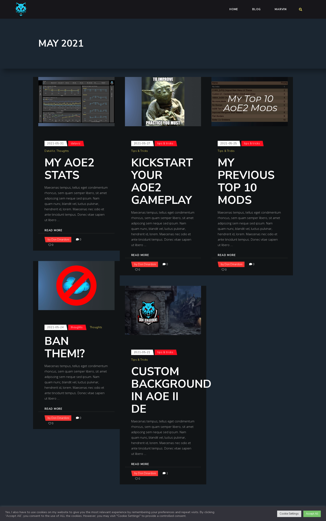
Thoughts (63, 151)
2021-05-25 (228, 143)
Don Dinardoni (60, 239)
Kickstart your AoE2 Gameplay (162, 181)
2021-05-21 (142, 352)
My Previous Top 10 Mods (246, 181)
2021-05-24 (55, 327)
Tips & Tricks (165, 143)
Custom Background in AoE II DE (171, 390)
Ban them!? (64, 347)
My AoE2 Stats (69, 169)
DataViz (76, 143)
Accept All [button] (312, 514)
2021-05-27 (142, 143)
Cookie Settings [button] (289, 514)
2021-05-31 (55, 143)
